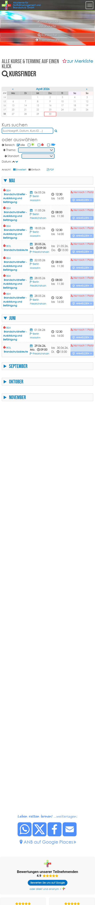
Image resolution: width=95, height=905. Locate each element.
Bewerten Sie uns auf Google (47, 882)
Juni (12, 318)
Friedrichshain (41, 252)
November (17, 397)
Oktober (16, 381)
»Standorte (47, 26)
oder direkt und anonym (44, 889)
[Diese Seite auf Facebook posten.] (55, 835)
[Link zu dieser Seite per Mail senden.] (70, 835)
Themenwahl (47, 39)
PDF (52, 169)
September (18, 366)
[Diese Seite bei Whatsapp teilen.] (25, 835)
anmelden (82, 200)
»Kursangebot (47, 21)
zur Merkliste (80, 61)
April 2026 (42, 89)
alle (22, 145)
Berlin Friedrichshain (38, 216)
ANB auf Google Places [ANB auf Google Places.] (48, 842)
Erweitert (21, 169)
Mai (12, 180)
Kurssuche (47, 35)
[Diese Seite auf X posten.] (40, 835)
